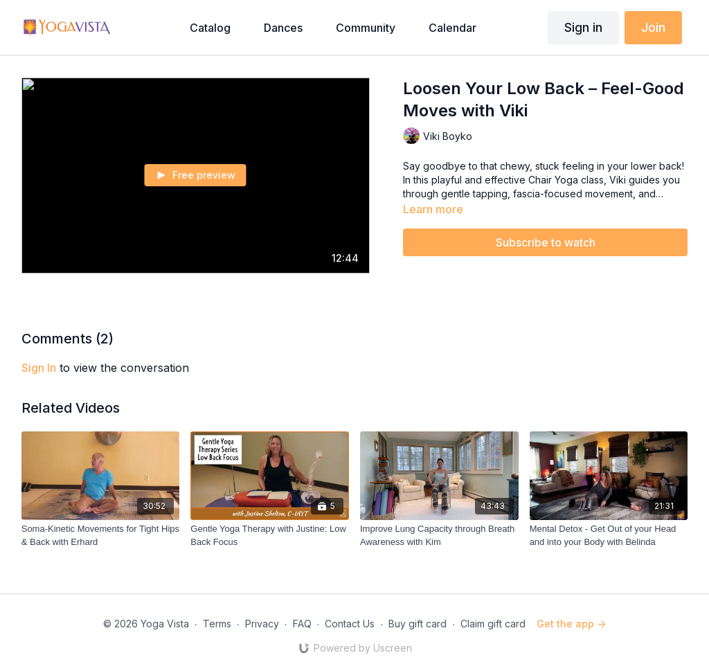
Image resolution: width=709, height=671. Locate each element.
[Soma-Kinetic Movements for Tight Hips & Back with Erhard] (100, 535)
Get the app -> (571, 623)
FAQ (302, 623)
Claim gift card (493, 623)
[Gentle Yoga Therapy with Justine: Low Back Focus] (269, 535)
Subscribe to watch (545, 242)
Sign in (583, 27)
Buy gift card (417, 623)
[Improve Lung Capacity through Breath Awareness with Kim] (439, 535)
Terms (217, 623)
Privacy (262, 623)
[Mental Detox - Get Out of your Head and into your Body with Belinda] (609, 535)
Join (653, 27)
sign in (38, 368)
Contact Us (350, 623)
